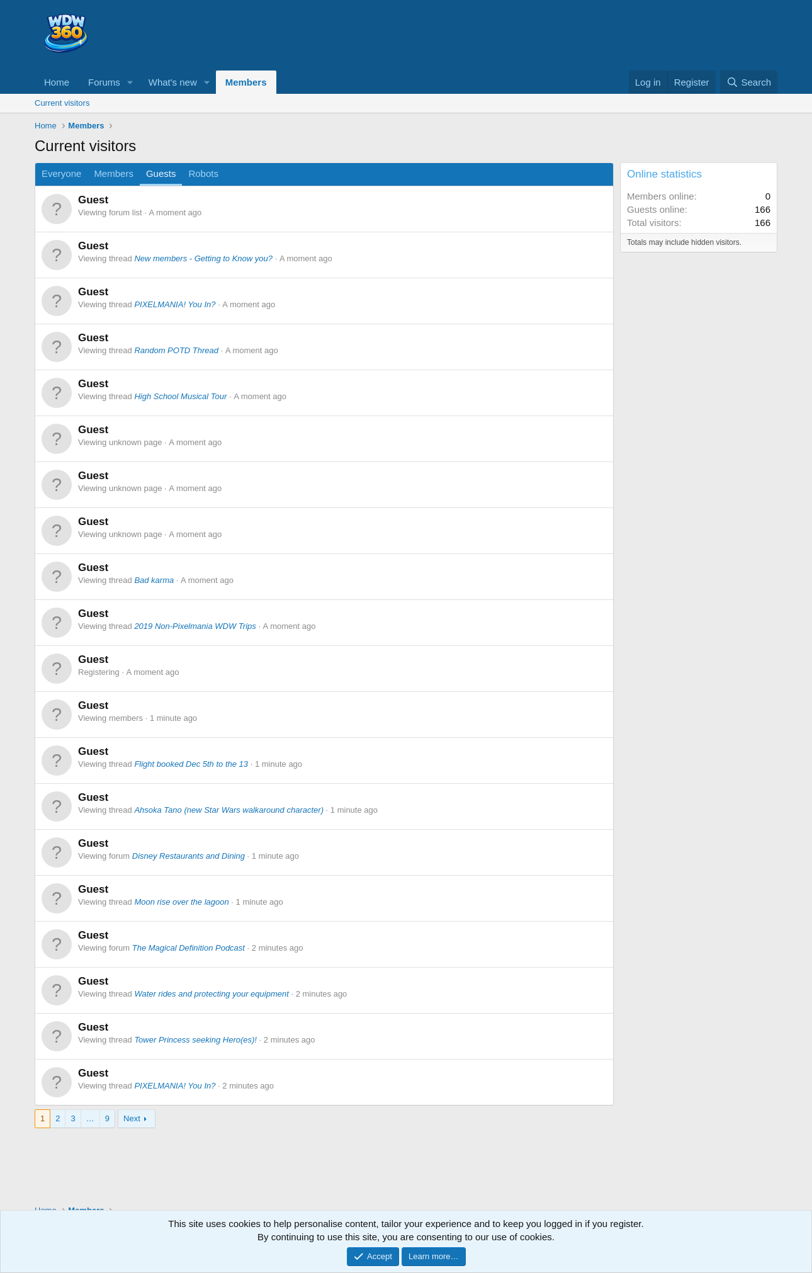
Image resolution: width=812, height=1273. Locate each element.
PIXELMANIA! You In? (174, 304)
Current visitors (62, 103)
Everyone (61, 173)
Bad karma (154, 580)
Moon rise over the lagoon (181, 902)
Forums (104, 82)
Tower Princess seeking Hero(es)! (195, 1039)
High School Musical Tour (180, 396)
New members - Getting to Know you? (203, 258)
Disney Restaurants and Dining (188, 856)
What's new (173, 82)
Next (131, 1118)
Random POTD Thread (176, 350)
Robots (203, 173)
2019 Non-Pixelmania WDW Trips (195, 626)
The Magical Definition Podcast (188, 948)
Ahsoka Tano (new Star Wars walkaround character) (229, 810)
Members (246, 82)
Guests (161, 173)
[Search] (748, 82)
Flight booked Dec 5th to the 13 (191, 764)
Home (56, 82)
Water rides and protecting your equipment (211, 994)
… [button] (90, 1118)
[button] (130, 82)
